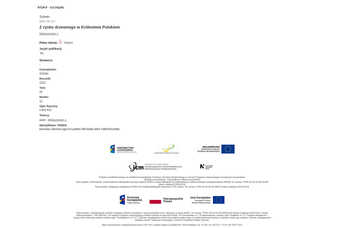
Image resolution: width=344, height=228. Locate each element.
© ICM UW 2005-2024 (231, 225)
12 (52, 21)
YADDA (185, 225)
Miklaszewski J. (49, 33)
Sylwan (44, 16)
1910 (42, 21)
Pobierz (68, 42)
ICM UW (147, 225)
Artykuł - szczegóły (50, 7)
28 (48, 21)
